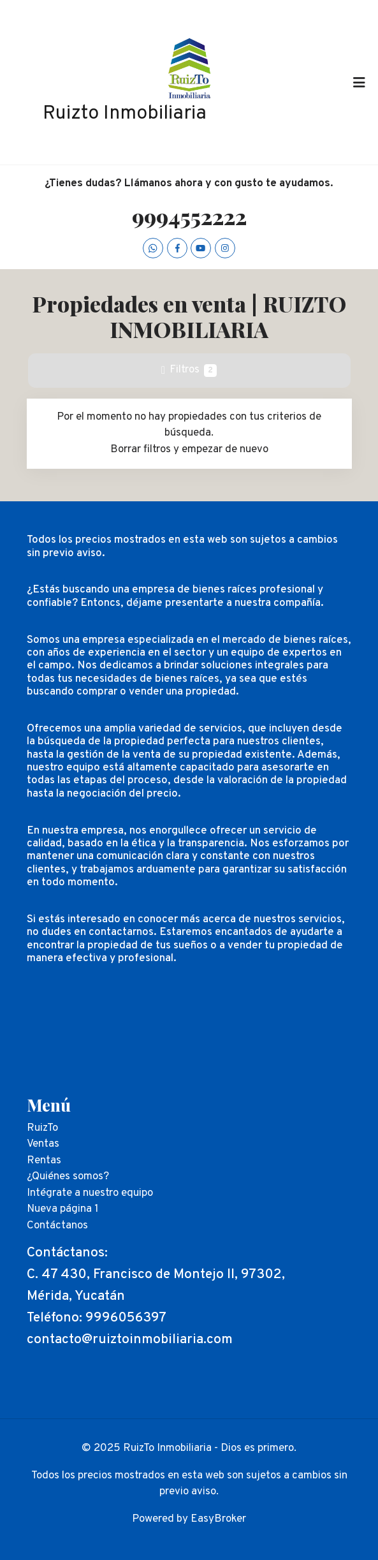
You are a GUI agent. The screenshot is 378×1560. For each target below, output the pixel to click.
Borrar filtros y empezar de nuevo (189, 450)
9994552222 (189, 216)
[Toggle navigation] (359, 82)
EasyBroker (218, 1519)
